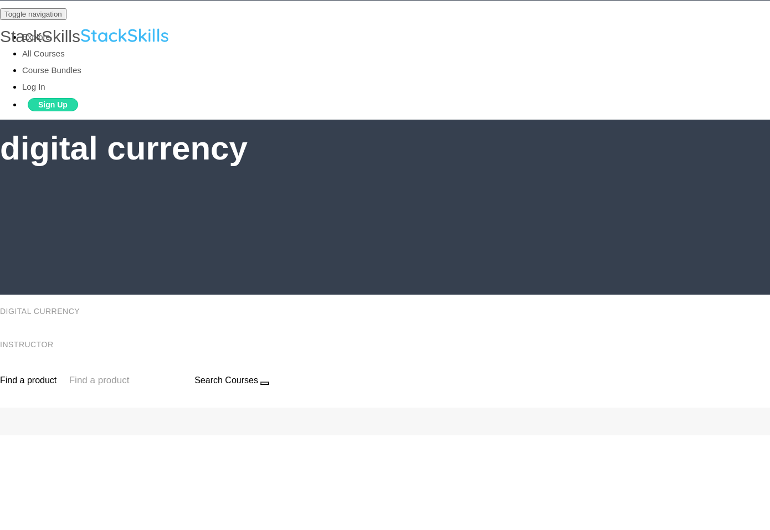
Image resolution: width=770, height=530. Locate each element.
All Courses (43, 53)
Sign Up (53, 104)
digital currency (41, 311)
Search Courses (226, 380)
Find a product (28, 380)
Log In (33, 86)
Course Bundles (51, 70)
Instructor (28, 344)
